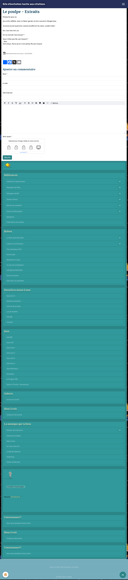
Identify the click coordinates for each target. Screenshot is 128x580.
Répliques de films (14, 187)
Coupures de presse (14, 415)
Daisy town (11, 441)
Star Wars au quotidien (15, 281)
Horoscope (11, 254)
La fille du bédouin (14, 452)
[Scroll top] (123, 575)
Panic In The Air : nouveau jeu (18, 384)
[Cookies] (5, 575)
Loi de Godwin (12, 312)
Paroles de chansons (15, 430)
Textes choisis (12, 199)
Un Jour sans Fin (13, 446)
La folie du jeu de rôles (15, 238)
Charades (10, 374)
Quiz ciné (10, 343)
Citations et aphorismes (16, 181)
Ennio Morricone (15, 497)
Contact (10, 322)
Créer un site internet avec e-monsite (64, 567)
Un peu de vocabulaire (15, 265)
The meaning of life (14, 249)
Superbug (10, 457)
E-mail (5, 83)
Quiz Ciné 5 (11, 363)
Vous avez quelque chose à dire (19, 523)
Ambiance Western (14, 301)
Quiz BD (9, 317)
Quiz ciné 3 (11, 353)
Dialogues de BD (13, 193)
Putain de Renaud (13, 462)
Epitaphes (10, 217)
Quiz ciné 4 (11, 296)
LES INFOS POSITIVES (15, 270)
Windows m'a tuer (13, 260)
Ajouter (7, 157)
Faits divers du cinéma (15, 222)
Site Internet (7, 93)
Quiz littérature (12, 369)
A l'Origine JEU (12, 379)
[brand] (24, 4)
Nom (4, 74)
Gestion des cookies (64, 577)
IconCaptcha (23, 152)
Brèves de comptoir (14, 205)
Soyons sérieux (13, 275)
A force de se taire (14, 306)
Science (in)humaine (14, 211)
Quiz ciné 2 (11, 348)
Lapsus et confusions (15, 244)
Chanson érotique (14, 436)
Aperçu (54, 103)
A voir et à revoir (13, 400)
